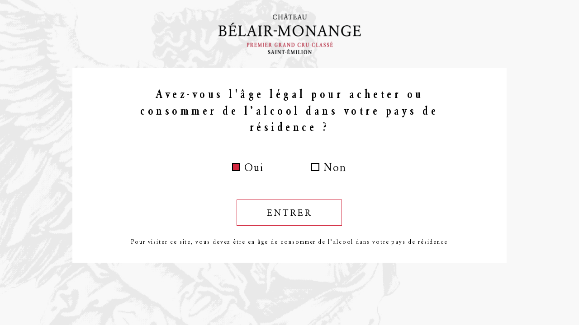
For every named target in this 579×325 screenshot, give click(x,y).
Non (334, 167)
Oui (254, 167)
